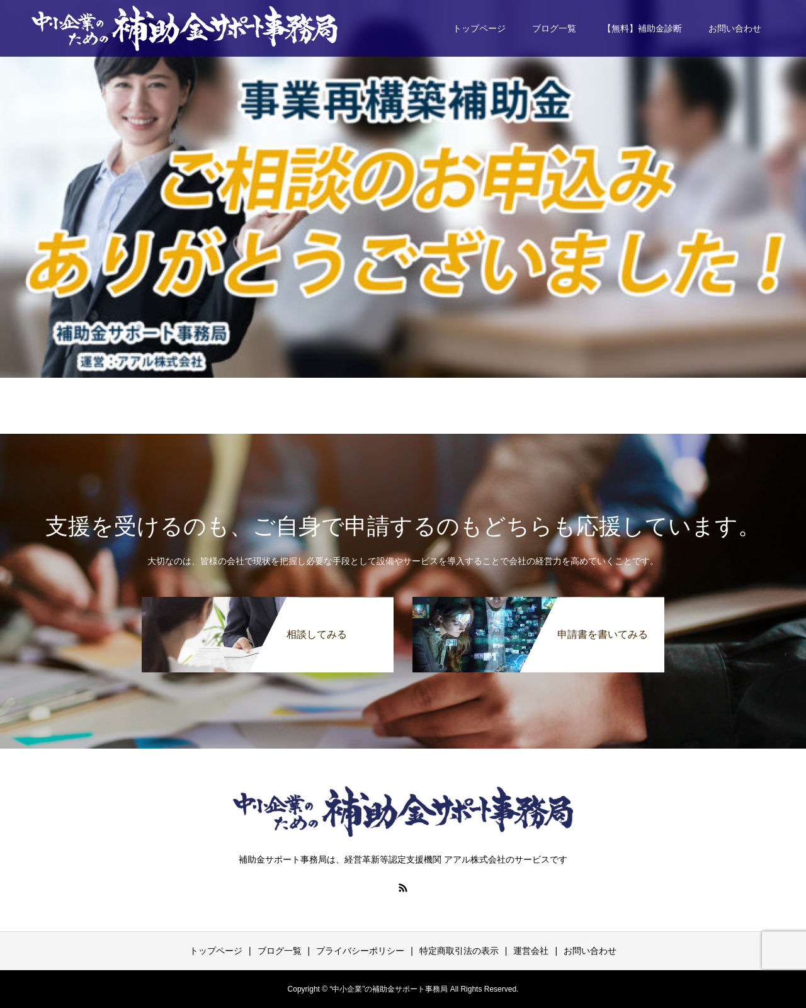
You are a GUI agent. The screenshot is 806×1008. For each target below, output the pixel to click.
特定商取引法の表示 (459, 951)
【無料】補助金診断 (642, 28)
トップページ (479, 28)
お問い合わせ (734, 28)
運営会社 (530, 951)
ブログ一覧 (554, 28)
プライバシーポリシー (360, 951)
